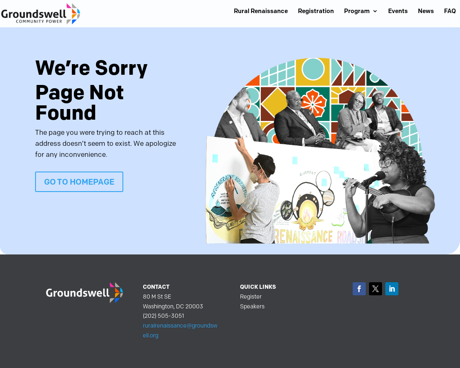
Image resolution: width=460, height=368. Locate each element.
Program (357, 11)
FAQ (450, 11)
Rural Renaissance (261, 11)
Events (398, 11)
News (426, 11)
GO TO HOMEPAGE (79, 182)
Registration (316, 11)
